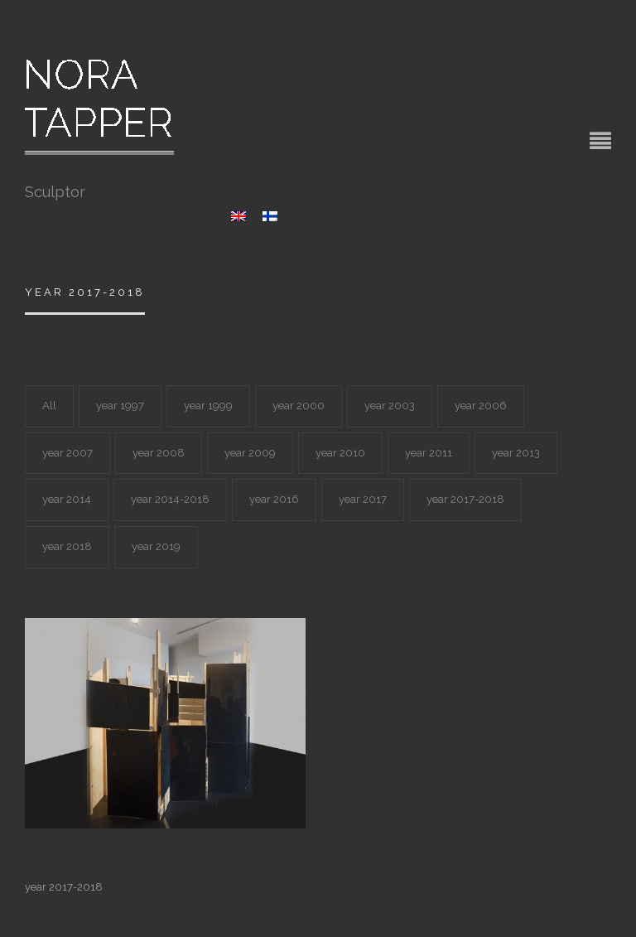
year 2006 (481, 405)
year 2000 (298, 405)
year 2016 (274, 499)
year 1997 (120, 405)
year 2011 (428, 453)
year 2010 (340, 453)
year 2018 (67, 546)
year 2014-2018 (170, 499)
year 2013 (516, 453)
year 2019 (156, 546)
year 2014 (66, 499)
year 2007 (67, 453)
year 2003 (389, 405)
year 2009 (250, 453)
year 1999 (208, 405)
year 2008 (158, 453)
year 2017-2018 (465, 499)
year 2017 (363, 499)
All (49, 405)
